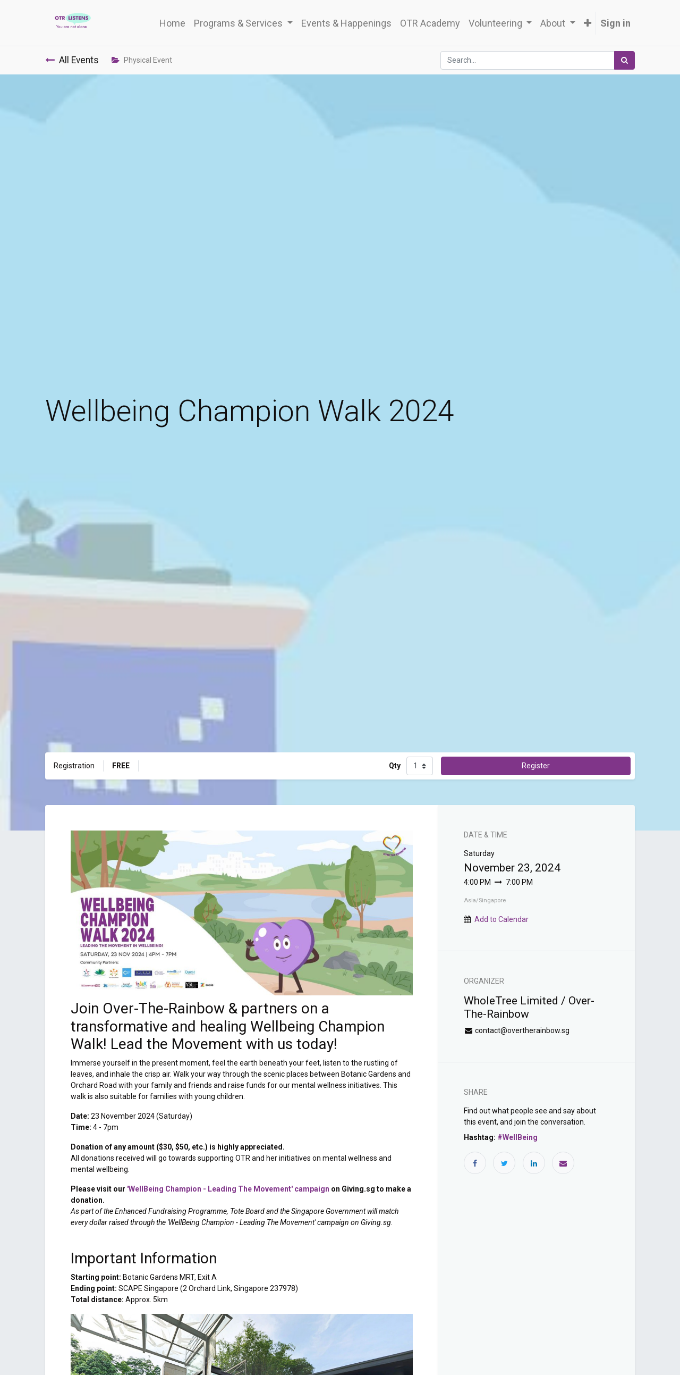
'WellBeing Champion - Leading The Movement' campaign (228, 1189)
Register (536, 765)
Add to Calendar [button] (501, 919)
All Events (72, 60)
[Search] (624, 60)
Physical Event (142, 60)
